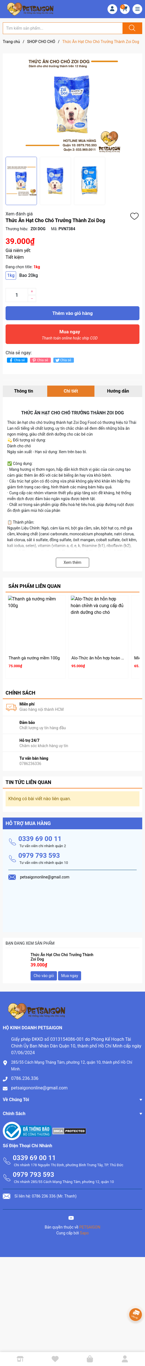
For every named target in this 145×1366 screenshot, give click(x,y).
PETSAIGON (90, 1226)
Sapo (84, 1232)
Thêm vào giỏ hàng (72, 313)
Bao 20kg (28, 275)
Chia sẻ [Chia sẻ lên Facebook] (16, 360)
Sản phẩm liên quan (34, 586)
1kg (10, 275)
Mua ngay (70, 336)
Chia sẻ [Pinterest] (39, 360)
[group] (72, 105)
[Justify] (131, 28)
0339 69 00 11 (40, 838)
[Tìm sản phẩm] (62, 28)
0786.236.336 (24, 1077)
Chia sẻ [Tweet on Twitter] (63, 360)
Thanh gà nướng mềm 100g (34, 658)
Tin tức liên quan (28, 782)
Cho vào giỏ (44, 975)
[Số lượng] (17, 295)
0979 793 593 (39, 855)
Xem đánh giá (19, 214)
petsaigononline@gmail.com (39, 1087)
